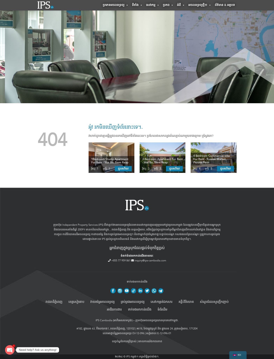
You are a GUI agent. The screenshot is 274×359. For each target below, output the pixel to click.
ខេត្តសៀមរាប (138, 229)
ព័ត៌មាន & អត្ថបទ (225, 5)
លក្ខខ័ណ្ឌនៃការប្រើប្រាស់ (124, 341)
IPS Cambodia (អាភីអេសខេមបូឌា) (114, 320)
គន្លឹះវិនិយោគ (186, 302)
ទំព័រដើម (162, 309)
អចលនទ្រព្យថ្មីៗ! (199, 5)
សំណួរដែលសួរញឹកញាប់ (214, 302)
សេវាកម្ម (152, 5)
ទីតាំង (137, 5)
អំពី (181, 5)
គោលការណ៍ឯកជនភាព (150, 341)
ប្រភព (168, 5)
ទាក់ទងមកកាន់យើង (139, 309)
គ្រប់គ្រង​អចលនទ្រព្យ (133, 302)
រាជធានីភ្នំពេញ (119, 229)
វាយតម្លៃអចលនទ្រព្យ (102, 302)
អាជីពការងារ (114, 309)
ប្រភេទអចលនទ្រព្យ (115, 5)
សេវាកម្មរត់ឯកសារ (161, 302)
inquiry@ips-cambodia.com (148, 260)
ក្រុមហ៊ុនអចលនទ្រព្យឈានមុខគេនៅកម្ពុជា (156, 320)
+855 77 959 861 (119, 260)
